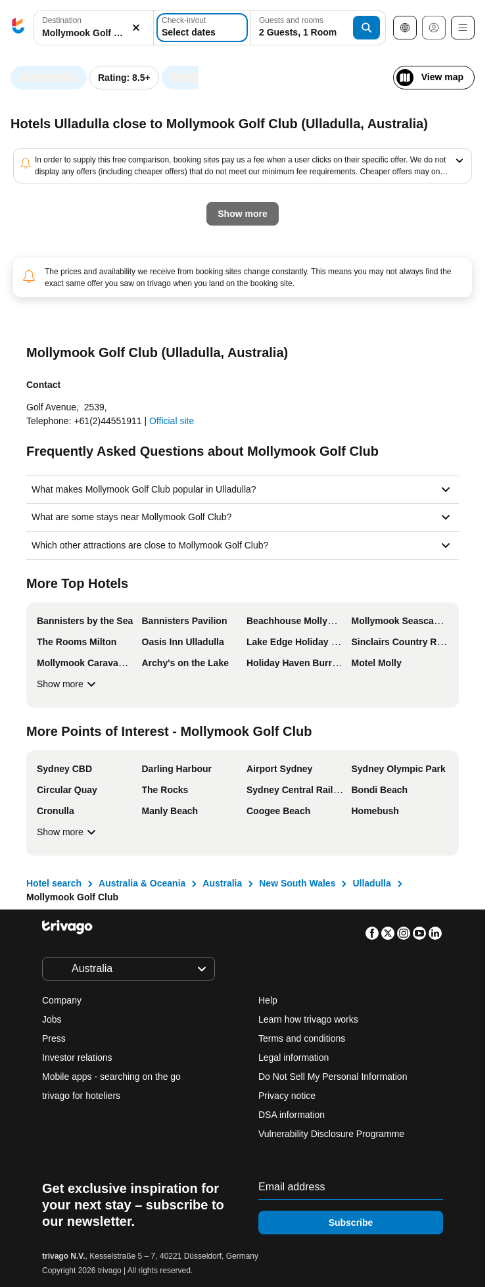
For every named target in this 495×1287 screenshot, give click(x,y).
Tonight (48, 306)
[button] (94, 28)
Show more (68, 684)
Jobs (52, 1019)
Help (267, 1000)
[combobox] (93, 28)
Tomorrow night (134, 306)
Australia (222, 883)
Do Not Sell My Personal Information (334, 1076)
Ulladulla (371, 883)
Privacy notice (287, 1095)
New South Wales (297, 883)
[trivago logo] (18, 28)
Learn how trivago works (308, 1019)
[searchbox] (93, 33)
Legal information (293, 1057)
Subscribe (351, 1222)
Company (62, 1000)
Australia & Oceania (142, 883)
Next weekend (326, 306)
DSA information (291, 1114)
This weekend (232, 306)
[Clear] (136, 28)
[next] (363, 71)
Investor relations (77, 1057)
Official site (171, 421)
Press (54, 1038)
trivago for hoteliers (81, 1095)
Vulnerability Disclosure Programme (331, 1134)
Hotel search (54, 883)
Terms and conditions (301, 1038)
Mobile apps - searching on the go (111, 1076)
